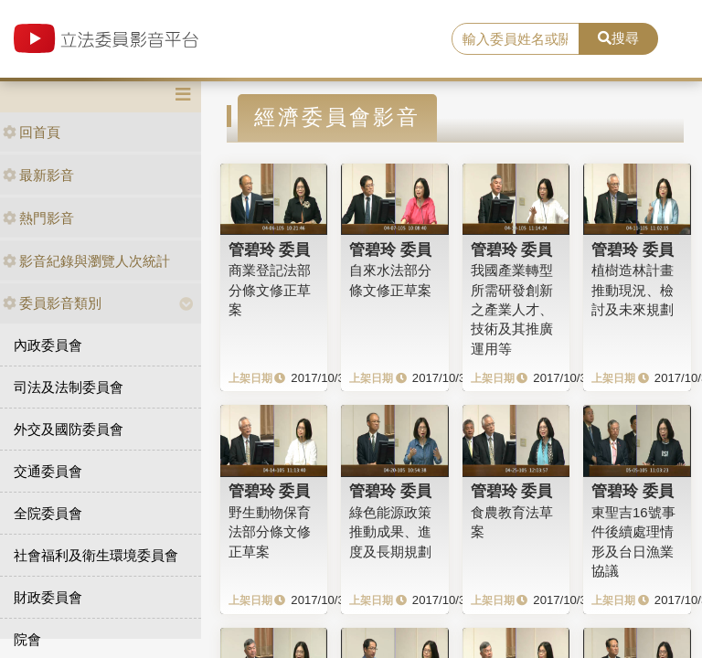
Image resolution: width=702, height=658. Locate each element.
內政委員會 (48, 345)
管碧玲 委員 (270, 249)
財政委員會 (48, 597)
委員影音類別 (52, 303)
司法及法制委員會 (68, 387)
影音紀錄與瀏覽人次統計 (86, 261)
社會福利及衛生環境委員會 (96, 555)
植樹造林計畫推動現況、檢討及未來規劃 (632, 289)
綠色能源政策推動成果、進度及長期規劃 (390, 531)
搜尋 (618, 38)
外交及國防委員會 (68, 429)
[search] (516, 39)
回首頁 (31, 132)
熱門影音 (38, 218)
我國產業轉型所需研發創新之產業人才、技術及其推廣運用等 (512, 309)
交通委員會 (48, 471)
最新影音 (38, 175)
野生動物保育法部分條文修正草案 (270, 531)
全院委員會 (48, 513)
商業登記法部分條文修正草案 (270, 289)
